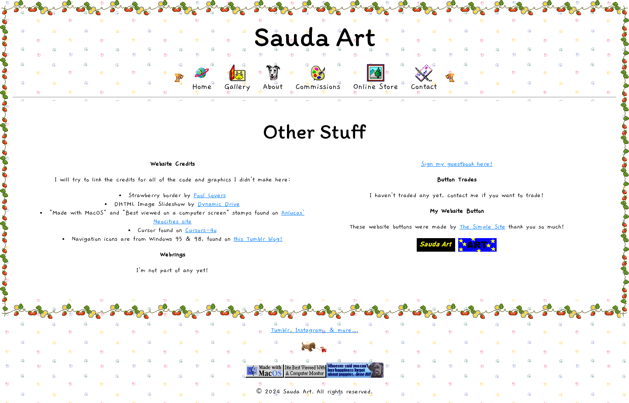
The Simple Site (482, 226)
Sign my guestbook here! (457, 164)
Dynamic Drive (218, 204)
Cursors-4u (201, 230)
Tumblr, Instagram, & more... (314, 330)
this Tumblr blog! (258, 239)
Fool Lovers (210, 195)
